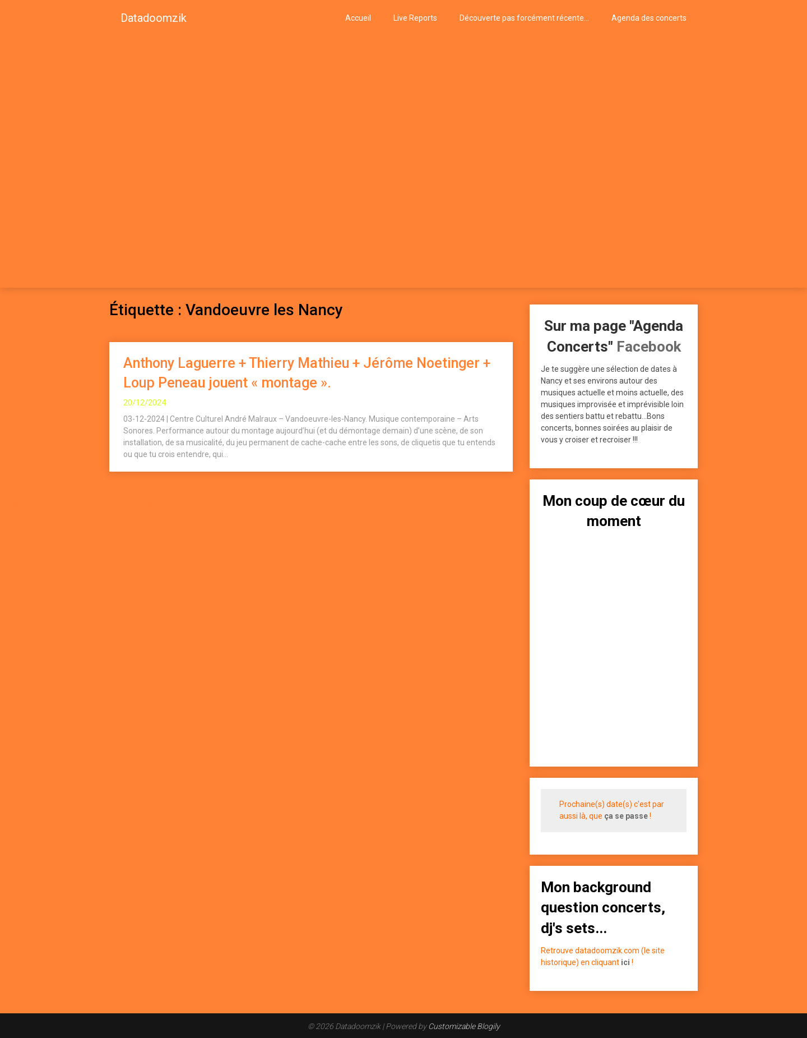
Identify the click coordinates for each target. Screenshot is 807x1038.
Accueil (358, 17)
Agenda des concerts (649, 17)
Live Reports (415, 17)
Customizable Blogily (464, 1026)
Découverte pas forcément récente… (524, 17)
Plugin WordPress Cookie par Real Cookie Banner (90, 503)
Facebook (648, 346)
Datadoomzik (153, 18)
